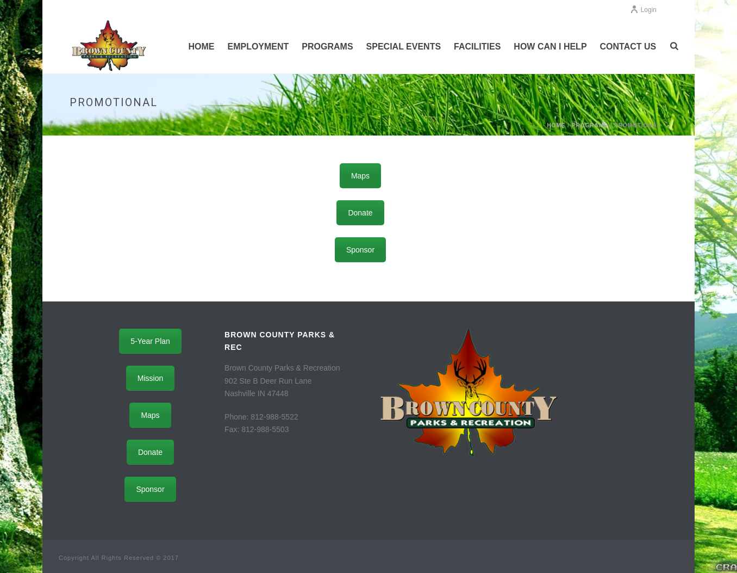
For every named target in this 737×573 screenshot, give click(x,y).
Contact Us (628, 46)
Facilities (477, 46)
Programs (327, 46)
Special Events (403, 46)
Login (643, 10)
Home (201, 46)
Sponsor (360, 249)
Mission (150, 378)
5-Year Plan (150, 341)
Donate (360, 212)
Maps (360, 175)
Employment (258, 46)
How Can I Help (550, 46)
